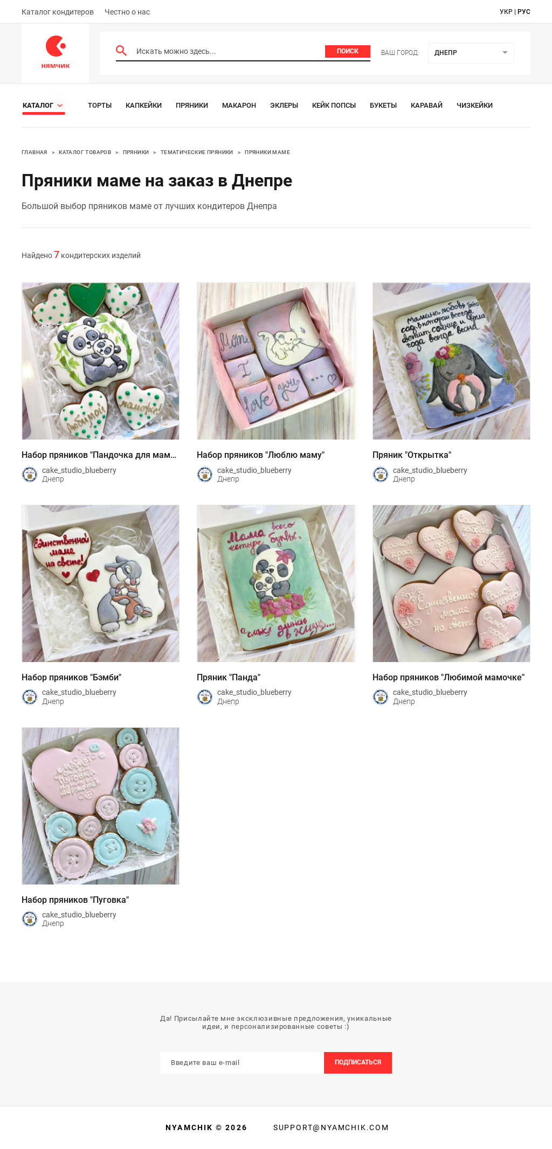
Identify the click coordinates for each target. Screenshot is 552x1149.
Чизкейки (475, 105)
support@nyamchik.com (330, 1127)
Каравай (427, 105)
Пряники (192, 105)
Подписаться (358, 1062)
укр (506, 12)
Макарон (239, 105)
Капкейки (144, 105)
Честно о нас (127, 12)
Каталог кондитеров (58, 12)
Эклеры (284, 105)
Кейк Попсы (334, 105)
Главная (34, 152)
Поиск (347, 51)
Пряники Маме (267, 152)
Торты (100, 105)
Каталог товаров (85, 152)
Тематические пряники (197, 152)
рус (524, 12)
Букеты (383, 105)
